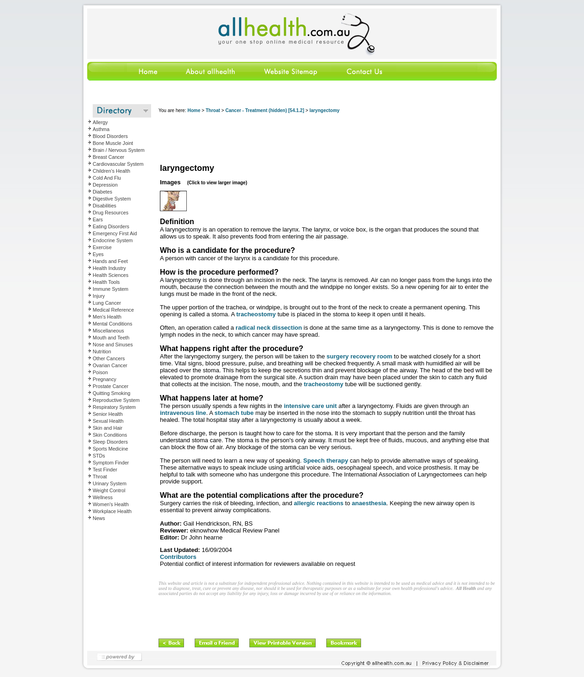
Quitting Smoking (111, 393)
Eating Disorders (111, 226)
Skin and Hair (107, 428)
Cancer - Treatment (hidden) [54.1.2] (264, 110)
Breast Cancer (108, 157)
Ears (98, 219)
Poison (100, 372)
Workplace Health (112, 511)
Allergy (100, 122)
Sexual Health (108, 421)
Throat (100, 476)
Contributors (178, 556)
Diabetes (102, 191)
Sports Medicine (110, 448)
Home (193, 110)
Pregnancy (104, 379)
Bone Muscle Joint (113, 143)
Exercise (102, 247)
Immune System (110, 289)
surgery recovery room (360, 356)
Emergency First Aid (115, 233)
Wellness (103, 497)
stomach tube (234, 412)
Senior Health (108, 414)
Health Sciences (110, 275)
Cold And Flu (107, 178)
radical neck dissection (268, 327)
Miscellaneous (108, 330)
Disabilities (104, 205)
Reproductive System (116, 400)
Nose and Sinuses (113, 344)
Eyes (98, 254)
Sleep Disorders (110, 442)
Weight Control (109, 490)
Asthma (101, 129)
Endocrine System (113, 240)
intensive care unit (310, 405)
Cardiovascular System (118, 164)
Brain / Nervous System (119, 150)
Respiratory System (114, 407)
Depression (105, 185)
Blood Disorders (110, 136)
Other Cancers (109, 358)
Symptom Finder (111, 462)
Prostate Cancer (110, 386)
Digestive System (112, 198)
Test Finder (105, 469)
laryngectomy (325, 110)
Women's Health (111, 504)
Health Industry (109, 268)
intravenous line (183, 412)
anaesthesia (369, 503)
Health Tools (106, 282)
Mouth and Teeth (111, 337)
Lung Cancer (107, 303)
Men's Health (107, 317)
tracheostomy (256, 314)
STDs (99, 455)
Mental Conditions (112, 323)
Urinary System (110, 483)
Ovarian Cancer (110, 365)
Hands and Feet (110, 261)
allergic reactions (318, 503)
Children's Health (111, 171)
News (99, 518)
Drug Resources (110, 212)
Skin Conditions (110, 435)
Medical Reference (113, 310)
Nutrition (102, 351)
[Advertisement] (327, 139)
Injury (99, 296)
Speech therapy (325, 460)
